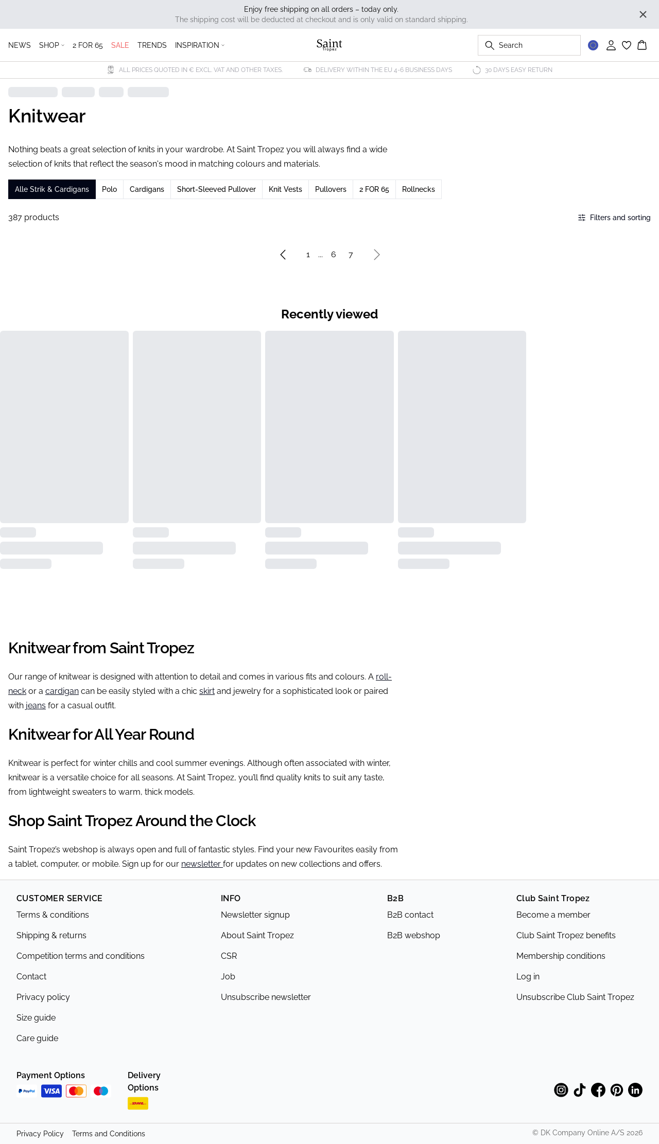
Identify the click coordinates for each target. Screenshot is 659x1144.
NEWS (19, 45)
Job (228, 976)
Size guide (36, 1018)
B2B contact (410, 915)
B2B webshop (413, 935)
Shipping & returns (51, 935)
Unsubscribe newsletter (266, 997)
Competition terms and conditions (80, 956)
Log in (528, 976)
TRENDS (152, 45)
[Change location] (593, 45)
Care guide (37, 1038)
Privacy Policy (40, 1134)
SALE (120, 45)
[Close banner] (643, 14)
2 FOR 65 (88, 45)
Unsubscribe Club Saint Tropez (575, 997)
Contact (31, 976)
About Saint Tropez (257, 935)
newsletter (202, 864)
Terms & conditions (52, 915)
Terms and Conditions (108, 1134)
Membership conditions (560, 956)
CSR (229, 956)
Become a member (553, 915)
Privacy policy (43, 997)
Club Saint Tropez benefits (566, 935)
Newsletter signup (255, 915)
